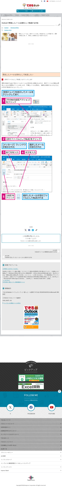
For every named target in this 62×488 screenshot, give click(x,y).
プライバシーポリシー (31, 452)
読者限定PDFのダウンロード (31, 430)
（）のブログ (6, 280)
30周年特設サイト (31, 427)
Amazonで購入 (30, 327)
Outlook (17, 15)
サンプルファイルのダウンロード (31, 434)
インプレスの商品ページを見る (11, 303)
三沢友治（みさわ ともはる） (10, 268)
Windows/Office (8, 15)
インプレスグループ (31, 459)
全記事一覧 (31, 449)
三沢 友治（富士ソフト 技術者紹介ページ (14, 282)
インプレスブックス (31, 467)
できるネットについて (55, 1)
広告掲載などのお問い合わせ (31, 445)
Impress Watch (31, 470)
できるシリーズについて (31, 423)
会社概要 (31, 456)
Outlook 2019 (7, 30)
